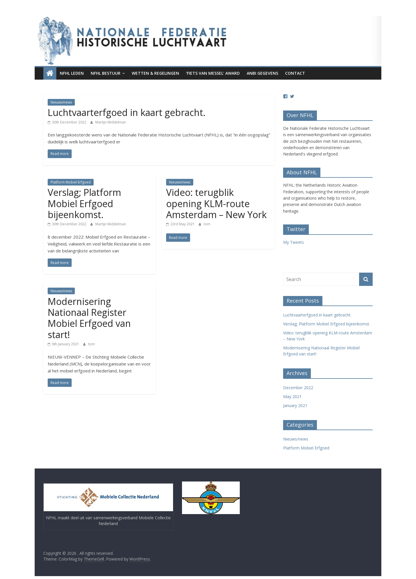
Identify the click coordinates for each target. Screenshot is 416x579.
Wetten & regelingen (155, 73)
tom (207, 224)
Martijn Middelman (110, 122)
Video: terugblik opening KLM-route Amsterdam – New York (216, 203)
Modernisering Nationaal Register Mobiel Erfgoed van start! (89, 318)
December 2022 (298, 387)
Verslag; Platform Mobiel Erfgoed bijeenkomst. (84, 203)
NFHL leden (72, 73)
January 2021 (295, 405)
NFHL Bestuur (105, 73)
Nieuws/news (61, 102)
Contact (295, 73)
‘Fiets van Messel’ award (213, 73)
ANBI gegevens (262, 73)
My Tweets (293, 242)
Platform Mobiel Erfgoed (71, 182)
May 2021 (292, 396)
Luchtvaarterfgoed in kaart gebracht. (126, 112)
